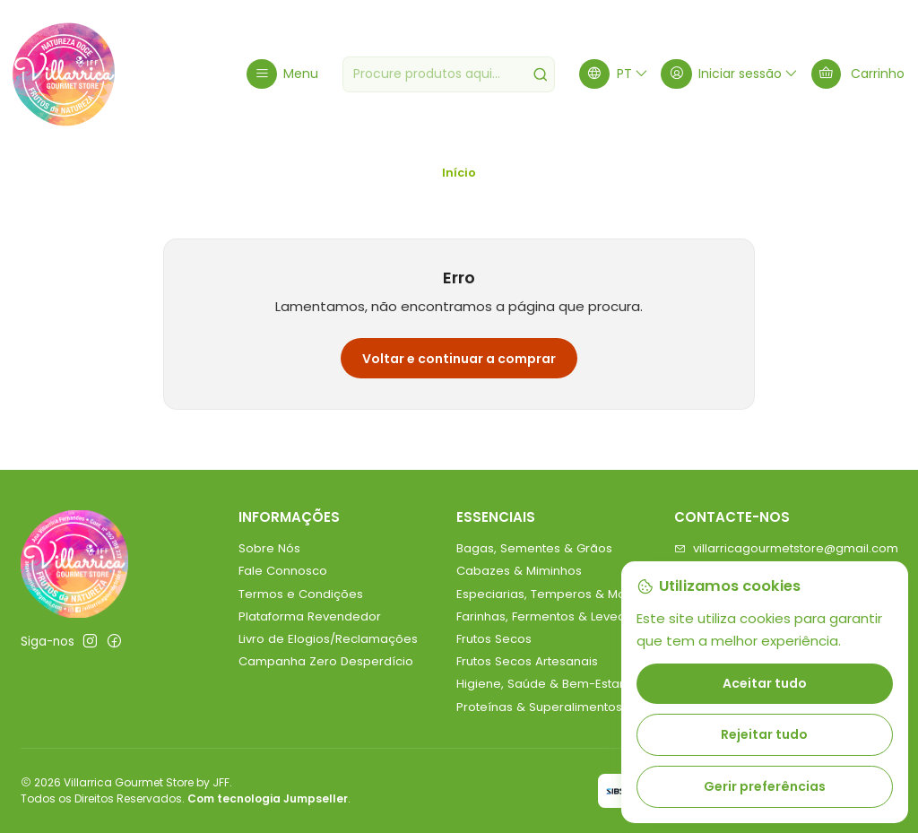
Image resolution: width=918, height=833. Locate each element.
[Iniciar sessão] (729, 74)
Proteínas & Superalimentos (539, 707)
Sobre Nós (269, 548)
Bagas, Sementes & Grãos (534, 548)
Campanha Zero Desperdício (325, 661)
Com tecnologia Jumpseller (267, 798)
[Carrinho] (858, 74)
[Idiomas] (614, 74)
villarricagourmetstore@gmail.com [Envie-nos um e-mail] (786, 548)
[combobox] (449, 74)
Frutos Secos (494, 638)
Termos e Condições (300, 594)
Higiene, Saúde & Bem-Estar (540, 683)
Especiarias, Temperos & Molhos (553, 594)
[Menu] (282, 74)
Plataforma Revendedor (309, 616)
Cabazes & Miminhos (519, 570)
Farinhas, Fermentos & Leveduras (554, 616)
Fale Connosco (282, 570)
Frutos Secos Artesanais (527, 661)
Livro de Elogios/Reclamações (328, 638)
